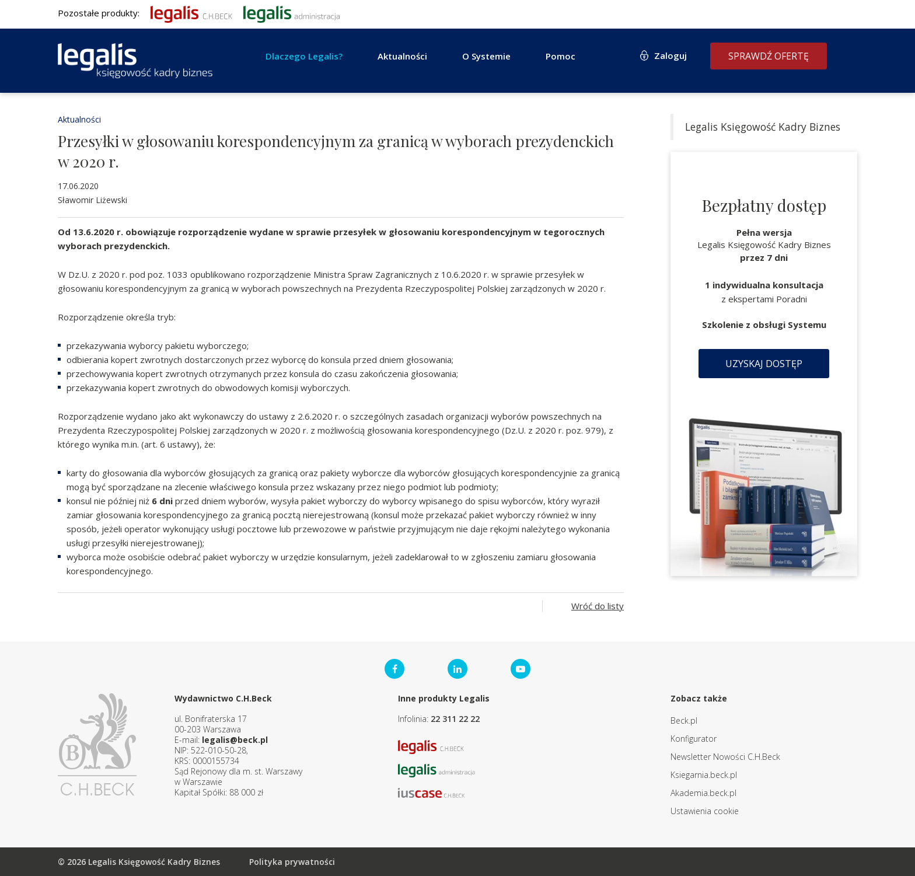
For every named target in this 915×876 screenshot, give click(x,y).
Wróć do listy (597, 606)
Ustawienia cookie (704, 810)
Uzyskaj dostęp (763, 363)
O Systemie (486, 56)
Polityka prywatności (292, 861)
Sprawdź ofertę (768, 56)
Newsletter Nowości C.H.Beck (725, 756)
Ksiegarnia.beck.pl (703, 774)
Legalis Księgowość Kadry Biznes (762, 127)
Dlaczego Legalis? (304, 56)
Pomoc (560, 56)
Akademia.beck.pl (703, 792)
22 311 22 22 (455, 718)
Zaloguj (670, 55)
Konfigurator (693, 738)
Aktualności (402, 56)
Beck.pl (683, 720)
